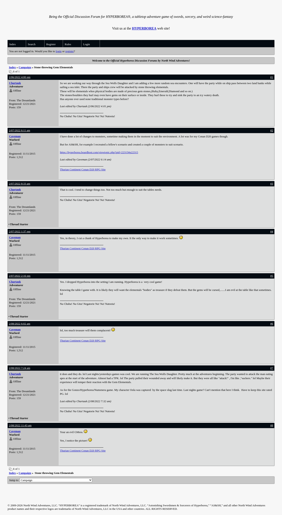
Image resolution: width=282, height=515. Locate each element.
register (69, 51)
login (59, 51)
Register (51, 44)
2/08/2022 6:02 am (19, 323)
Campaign (25, 67)
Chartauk (15, 83)
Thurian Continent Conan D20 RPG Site (83, 169)
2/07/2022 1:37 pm (19, 231)
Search (31, 44)
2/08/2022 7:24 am (19, 368)
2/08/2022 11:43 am (20, 425)
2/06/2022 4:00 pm (19, 77)
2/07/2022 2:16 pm (19, 275)
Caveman (15, 136)
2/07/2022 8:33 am (19, 183)
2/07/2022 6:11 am (19, 130)
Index (12, 44)
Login (86, 44)
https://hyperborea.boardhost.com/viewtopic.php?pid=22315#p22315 (99, 152)
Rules (68, 44)
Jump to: (50, 480)
